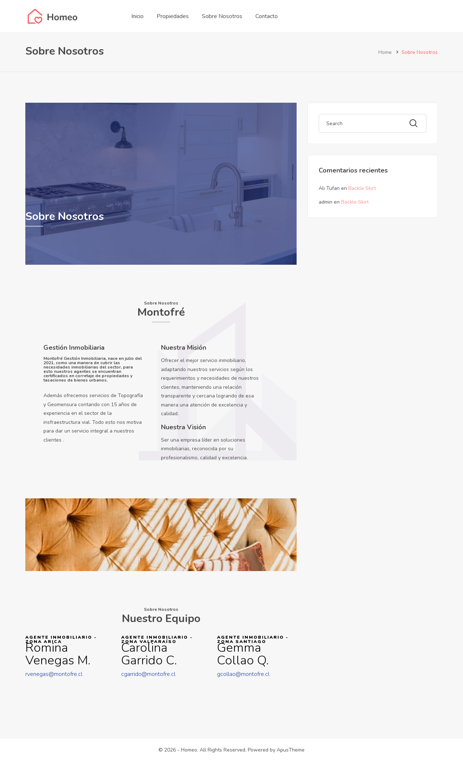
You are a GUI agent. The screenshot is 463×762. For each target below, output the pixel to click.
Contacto (266, 16)
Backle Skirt (362, 188)
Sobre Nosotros (222, 16)
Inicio (137, 16)
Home (385, 52)
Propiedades (173, 16)
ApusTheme (291, 749)
